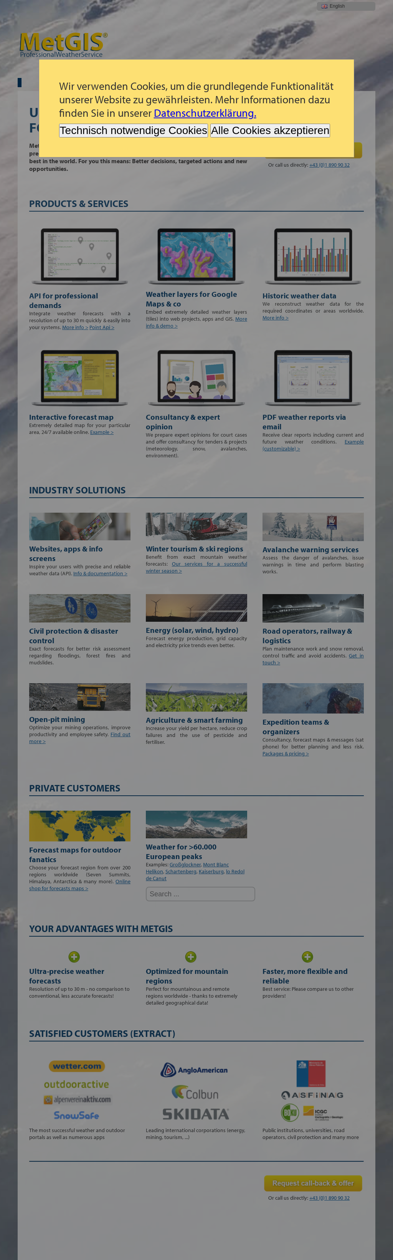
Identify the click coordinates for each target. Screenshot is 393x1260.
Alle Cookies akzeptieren (270, 130)
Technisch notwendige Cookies (133, 130)
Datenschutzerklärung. (205, 112)
